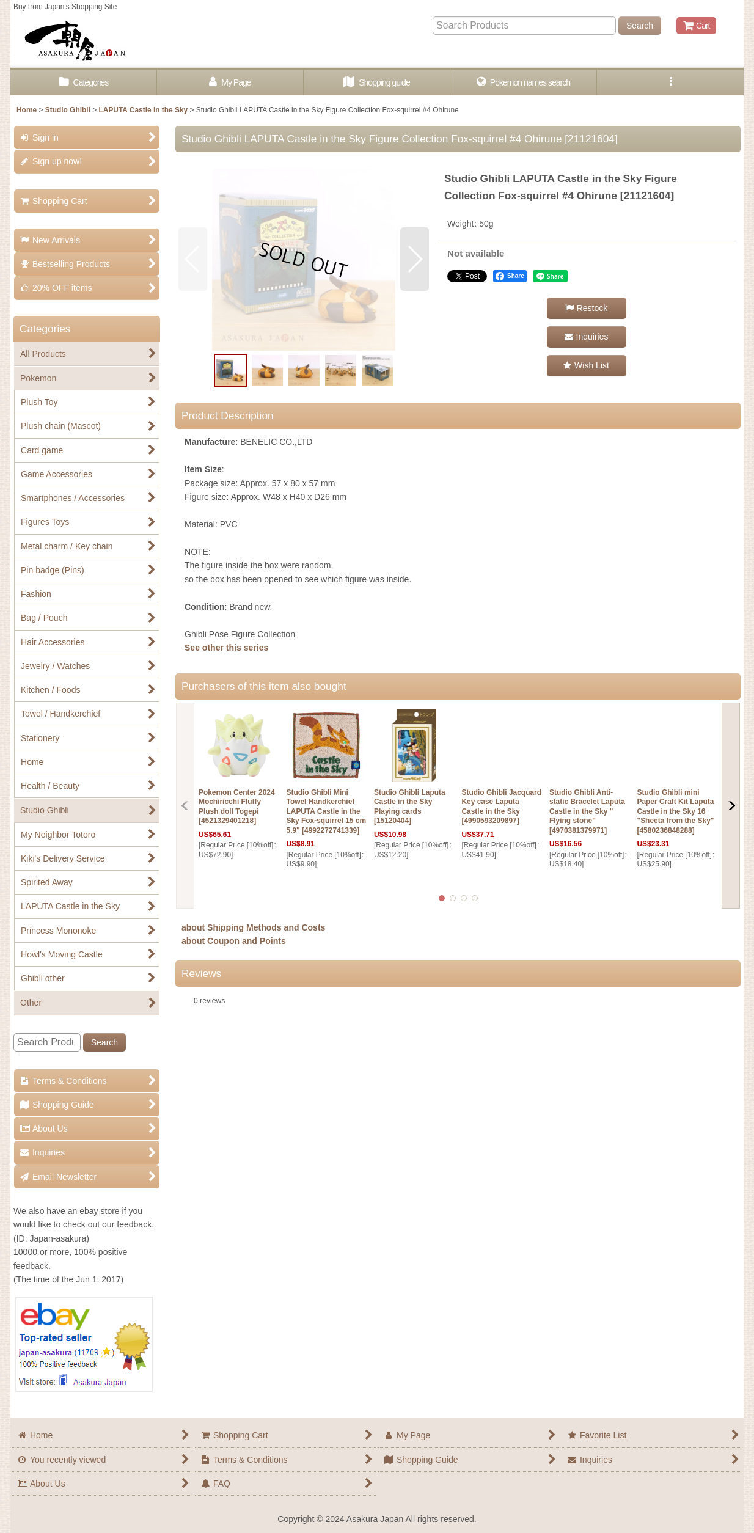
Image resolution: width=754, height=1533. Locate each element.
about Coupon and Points (233, 941)
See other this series (226, 648)
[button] (670, 82)
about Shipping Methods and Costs (253, 927)
